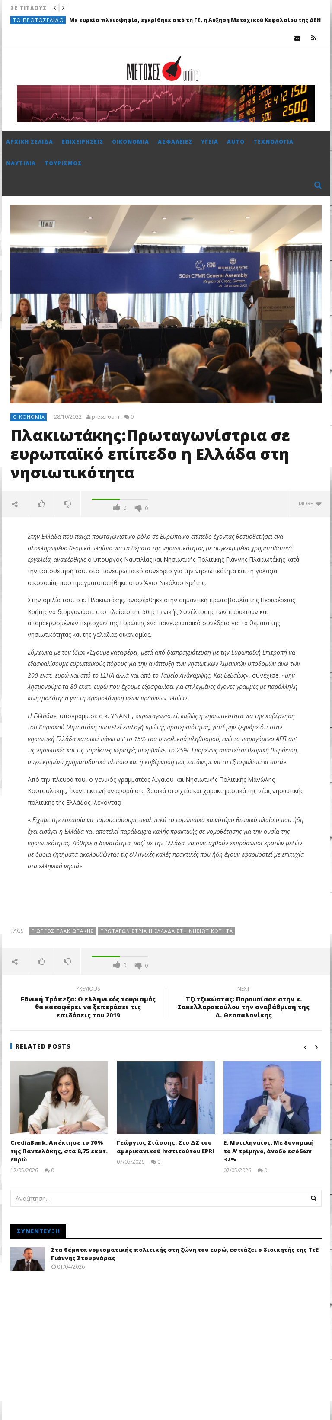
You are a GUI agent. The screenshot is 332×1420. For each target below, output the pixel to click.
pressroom (105, 416)
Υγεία (209, 141)
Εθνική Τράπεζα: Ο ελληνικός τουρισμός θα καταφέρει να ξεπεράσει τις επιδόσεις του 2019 (88, 1003)
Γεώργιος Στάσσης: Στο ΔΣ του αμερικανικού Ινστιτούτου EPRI (165, 1147)
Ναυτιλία (21, 163)
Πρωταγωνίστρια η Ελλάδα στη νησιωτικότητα (166, 930)
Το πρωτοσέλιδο (38, 20)
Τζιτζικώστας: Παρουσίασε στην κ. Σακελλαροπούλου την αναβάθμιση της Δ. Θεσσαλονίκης (244, 1003)
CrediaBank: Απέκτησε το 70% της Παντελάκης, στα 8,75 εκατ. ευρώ (59, 1151)
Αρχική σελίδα (29, 141)
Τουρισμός (63, 163)
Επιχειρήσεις (82, 141)
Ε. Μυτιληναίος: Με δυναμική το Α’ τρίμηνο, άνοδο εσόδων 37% (268, 1151)
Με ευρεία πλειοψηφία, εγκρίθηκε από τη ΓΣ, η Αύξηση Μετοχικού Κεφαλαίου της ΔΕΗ (195, 20)
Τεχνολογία (273, 141)
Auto (236, 141)
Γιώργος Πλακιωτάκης (63, 930)
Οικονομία (130, 141)
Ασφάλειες (175, 141)
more (310, 503)
